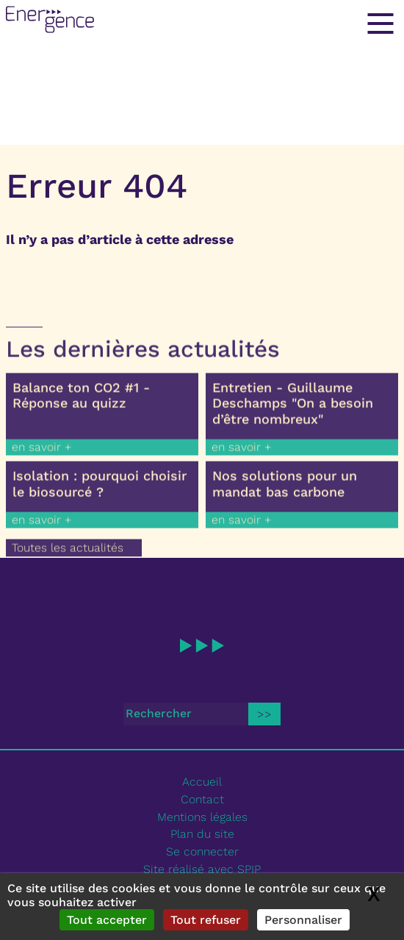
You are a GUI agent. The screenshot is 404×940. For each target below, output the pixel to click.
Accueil (202, 782)
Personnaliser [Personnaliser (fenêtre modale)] (303, 920)
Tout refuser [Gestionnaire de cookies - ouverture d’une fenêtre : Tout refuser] (205, 920)
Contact (202, 799)
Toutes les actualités (67, 554)
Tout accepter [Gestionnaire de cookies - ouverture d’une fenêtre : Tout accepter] (107, 920)
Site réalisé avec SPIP (202, 869)
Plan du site (202, 834)
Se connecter (202, 851)
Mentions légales (202, 817)
